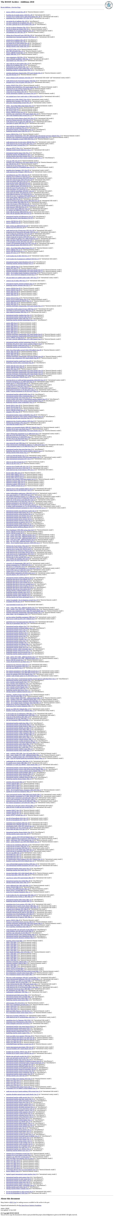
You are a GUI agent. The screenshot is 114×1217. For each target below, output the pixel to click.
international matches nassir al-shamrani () (20, 1072)
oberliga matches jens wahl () (16, 1075)
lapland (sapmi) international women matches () (21, 1174)
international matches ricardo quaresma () (19, 525)
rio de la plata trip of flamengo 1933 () (19, 233)
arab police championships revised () (18, 102)
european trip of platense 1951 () (17, 909)
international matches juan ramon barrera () (20, 1026)
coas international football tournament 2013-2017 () (23, 865)
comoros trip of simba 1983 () (16, 280)
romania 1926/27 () (13, 810)
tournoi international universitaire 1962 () (20, 1047)
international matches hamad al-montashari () (21, 1069)
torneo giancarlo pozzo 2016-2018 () (18, 245)
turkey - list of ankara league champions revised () (22, 273)
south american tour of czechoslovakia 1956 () (21, 1017)
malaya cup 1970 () (13, 1168)
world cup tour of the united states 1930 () (20, 849)
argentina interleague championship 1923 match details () (24, 370)
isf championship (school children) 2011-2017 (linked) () (24, 859)
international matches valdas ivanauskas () (20, 732)
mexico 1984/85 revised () (15, 485)
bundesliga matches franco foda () (18, 131)
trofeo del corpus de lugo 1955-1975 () (19, 179)
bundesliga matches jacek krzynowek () (19, 652)
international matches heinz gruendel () (19, 996)
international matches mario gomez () (18, 1177)
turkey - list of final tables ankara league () (20, 248)
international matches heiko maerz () (18, 899)
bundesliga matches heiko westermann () (20, 362)
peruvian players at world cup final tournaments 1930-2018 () (25, 380)
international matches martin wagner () (19, 1074)
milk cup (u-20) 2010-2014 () (16, 435)
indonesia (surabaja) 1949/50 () (17, 963)
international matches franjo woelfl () (19, 750)
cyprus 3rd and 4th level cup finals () (18, 661)
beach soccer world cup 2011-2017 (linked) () (20, 618)
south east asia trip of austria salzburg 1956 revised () (23, 1091)
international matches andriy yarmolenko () (20, 1185)
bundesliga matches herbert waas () (18, 1150)
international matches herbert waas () (18, 1183)
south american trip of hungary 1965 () (19, 172)
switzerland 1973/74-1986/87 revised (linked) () (21, 1088)
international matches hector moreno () (19, 519)
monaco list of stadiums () (15, 41)
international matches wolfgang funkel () (20, 129)
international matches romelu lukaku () (19, 1120)
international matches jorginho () (17, 639)
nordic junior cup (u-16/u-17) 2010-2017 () (20, 498)
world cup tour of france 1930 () (17, 846)
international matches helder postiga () (19, 523)
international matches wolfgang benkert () (19, 628)
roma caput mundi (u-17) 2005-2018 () (19, 495)
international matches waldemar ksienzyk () (20, 777)
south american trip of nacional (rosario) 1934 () (21, 80)
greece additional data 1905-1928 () (18, 885)
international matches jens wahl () (17, 1147)
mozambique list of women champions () (20, 30)
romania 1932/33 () (13, 788)
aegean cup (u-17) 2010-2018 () (17, 383)
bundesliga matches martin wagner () (18, 1033)
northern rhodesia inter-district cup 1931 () (20, 1039)
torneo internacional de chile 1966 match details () (22, 984)
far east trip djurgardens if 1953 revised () (19, 1191)
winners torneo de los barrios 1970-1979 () (20, 237)
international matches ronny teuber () (18, 68)
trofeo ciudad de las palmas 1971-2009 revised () (22, 238)
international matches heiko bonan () (18, 512)
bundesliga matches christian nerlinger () (19, 263)
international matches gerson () (16, 636)
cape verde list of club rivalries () (17, 63)
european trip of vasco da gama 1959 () (19, 82)
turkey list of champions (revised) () (18, 1004)
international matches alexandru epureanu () (20, 1107)
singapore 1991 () (13, 412)
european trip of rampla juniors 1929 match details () (23, 16)
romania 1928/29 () (13, 813)
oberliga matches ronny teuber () (17, 46)
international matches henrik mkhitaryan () (20, 1125)
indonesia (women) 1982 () (15, 482)
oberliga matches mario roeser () (17, 834)
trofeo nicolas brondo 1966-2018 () (18, 183)
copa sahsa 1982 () (13, 199)
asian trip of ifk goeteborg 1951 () (18, 717)
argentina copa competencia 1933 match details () (22, 87)
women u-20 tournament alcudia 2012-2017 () (21, 243)
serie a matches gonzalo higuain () (17, 687)
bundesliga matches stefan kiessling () (18, 593)
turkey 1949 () (12, 960)
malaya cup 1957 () (13, 1083)
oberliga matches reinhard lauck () (17, 1031)
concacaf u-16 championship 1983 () (18, 563)
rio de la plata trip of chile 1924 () (17, 256)
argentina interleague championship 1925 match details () (24, 374)
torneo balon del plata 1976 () (16, 829)
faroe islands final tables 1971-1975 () (19, 925)
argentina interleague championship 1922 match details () (24, 430)
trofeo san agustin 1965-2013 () (17, 181)
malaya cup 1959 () (13, 1041)
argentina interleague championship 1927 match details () (24, 334)
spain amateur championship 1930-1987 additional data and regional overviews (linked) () (33, 136)
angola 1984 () (12, 355)
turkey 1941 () (12, 949)
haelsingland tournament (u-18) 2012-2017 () (21, 389)
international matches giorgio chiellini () (19, 1105)
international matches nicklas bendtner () (20, 772)
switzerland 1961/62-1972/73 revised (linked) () (21, 1169)
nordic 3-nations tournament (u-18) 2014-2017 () (22, 391)
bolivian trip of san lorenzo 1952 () (17, 546)
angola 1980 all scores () (15, 367)
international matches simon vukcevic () (19, 745)
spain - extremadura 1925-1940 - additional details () (22, 658)
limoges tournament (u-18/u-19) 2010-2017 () (21, 504)
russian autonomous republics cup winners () (21, 93)
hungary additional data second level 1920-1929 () (22, 838)
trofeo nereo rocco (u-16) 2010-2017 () (19, 490)
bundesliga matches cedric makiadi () (18, 595)
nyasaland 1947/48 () (14, 601)
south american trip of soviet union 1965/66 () (21, 142)
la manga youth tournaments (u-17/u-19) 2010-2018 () (23, 506)
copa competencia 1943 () (15, 57)
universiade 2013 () (13, 856)
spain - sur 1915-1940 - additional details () (20, 541)
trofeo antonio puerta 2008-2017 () (18, 208)
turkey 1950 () (12, 965)
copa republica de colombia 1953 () (17, 558)
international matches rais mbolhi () (18, 1121)
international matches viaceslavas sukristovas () (22, 742)
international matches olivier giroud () (19, 775)
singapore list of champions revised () (18, 1153)
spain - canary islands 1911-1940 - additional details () (24, 755)
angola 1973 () (12, 253)
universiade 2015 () (13, 857)
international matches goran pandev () (18, 1180)
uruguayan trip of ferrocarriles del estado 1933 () (22, 232)
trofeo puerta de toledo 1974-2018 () (18, 192)
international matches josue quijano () (18, 1029)
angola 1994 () (12, 291)
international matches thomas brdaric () (19, 832)
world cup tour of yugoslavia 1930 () (18, 851)
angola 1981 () (12, 369)
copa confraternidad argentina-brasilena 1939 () (21, 864)
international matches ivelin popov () (18, 1133)
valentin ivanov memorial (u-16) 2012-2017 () (21, 798)
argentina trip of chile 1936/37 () (17, 99)
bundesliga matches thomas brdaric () (19, 779)
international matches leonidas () (17, 642)
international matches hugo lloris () (18, 1118)
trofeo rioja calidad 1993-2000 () (17, 202)
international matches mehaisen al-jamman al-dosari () (23, 1061)
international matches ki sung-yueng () (18, 1179)
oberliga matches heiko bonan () (17, 452)
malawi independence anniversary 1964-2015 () (21, 493)
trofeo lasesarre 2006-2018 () (16, 207)
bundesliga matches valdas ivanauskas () (19, 649)
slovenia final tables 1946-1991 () (18, 875)
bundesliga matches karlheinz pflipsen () (19, 527)
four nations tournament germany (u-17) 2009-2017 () (23, 496)
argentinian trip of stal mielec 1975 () (19, 18)
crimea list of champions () (16, 90)
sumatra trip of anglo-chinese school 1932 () (21, 118)
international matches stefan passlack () (19, 680)
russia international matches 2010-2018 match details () (23, 457)
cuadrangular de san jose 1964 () (17, 718)
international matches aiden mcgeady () (19, 1123)
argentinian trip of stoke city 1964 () (18, 915)
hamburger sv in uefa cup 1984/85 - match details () (23, 764)
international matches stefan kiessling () (19, 514)
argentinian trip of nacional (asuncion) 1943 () (21, 37)
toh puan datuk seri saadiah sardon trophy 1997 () (22, 277)
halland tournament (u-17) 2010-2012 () (19, 388)
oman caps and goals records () (17, 1058)
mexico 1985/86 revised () (15, 410)
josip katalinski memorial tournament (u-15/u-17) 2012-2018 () (26, 508)
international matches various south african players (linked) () (26, 769)
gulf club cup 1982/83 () (14, 668)
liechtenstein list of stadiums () (17, 67)
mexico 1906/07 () (13, 249)
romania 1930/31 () (13, 785)
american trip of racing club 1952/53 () (18, 549)
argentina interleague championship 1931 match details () (24, 271)
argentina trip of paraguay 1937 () (18, 101)
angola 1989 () (12, 329)
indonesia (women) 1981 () (15, 481)
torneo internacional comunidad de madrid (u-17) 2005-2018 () (26, 444)
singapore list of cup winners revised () (19, 1155)
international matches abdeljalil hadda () (19, 1066)
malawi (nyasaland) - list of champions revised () (22, 600)
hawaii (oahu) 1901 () (14, 473)
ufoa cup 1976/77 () (13, 148)
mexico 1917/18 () (13, 408)
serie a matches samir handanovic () (18, 683)
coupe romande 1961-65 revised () (17, 982)
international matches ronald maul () (18, 361)
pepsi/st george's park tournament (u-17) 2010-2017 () (23, 568)
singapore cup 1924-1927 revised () (18, 1156)
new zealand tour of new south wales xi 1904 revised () (24, 96)
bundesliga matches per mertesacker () (18, 347)
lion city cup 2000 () (14, 853)
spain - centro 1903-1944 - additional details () (21, 607)
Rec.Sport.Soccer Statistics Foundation (30, 1205)
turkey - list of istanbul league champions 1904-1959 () (23, 790)
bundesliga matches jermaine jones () (18, 592)
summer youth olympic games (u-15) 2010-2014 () (22, 675)
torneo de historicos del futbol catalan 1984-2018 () (22, 200)
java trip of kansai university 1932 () (18, 120)
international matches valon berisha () (19, 724)
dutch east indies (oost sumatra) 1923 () (19, 1078)
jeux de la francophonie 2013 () (17, 818)
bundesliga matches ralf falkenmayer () (19, 154)
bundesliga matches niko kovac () (17, 690)
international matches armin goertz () (18, 1028)
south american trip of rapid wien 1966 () (20, 121)
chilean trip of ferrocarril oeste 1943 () (19, 35)
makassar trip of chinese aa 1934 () (18, 176)
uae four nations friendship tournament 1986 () (21, 617)
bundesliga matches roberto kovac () (18, 650)
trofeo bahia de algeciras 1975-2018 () (19, 194)
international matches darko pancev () (19, 737)
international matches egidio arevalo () (19, 1097)
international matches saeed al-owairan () (20, 1071)
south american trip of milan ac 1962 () (19, 896)
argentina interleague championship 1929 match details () (24, 306)
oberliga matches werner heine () (17, 685)
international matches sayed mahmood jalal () (21, 1067)
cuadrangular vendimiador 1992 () (17, 992)
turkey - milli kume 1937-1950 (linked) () (20, 840)
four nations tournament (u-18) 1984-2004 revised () (22, 672)
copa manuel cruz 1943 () (15, 60)
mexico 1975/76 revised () (15, 969)
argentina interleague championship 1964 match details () (24, 923)
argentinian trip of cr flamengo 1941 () (19, 1020)
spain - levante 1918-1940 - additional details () (21, 538)
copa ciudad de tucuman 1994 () (17, 312)
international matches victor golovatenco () (20, 1108)
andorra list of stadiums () (15, 65)
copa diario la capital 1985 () (16, 123)
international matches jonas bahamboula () (20, 936)
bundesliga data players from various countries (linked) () (24, 157)
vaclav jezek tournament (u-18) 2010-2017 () (21, 799)
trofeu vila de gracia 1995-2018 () (17, 204)
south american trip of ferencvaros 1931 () (20, 230)
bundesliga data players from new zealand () (20, 584)
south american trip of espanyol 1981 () (19, 917)
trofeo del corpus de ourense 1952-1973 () (20, 178)
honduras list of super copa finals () (18, 429)
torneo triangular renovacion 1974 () (18, 1023)
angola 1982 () (12, 351)
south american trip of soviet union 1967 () (20, 143)
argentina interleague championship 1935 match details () (24, 73)
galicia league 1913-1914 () (15, 1003)
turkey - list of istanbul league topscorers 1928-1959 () (23, 543)
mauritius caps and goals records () (18, 933)
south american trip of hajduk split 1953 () (20, 910)
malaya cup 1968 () (13, 1165)
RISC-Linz (13, 1202)
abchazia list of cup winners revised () (19, 88)
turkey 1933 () (12, 942)
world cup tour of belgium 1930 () (18, 845)
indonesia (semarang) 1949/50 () (17, 961)
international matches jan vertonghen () (19, 1145)
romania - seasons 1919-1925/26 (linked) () (20, 837)
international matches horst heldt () (18, 881)
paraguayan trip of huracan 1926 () (17, 664)
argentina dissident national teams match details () (22, 1094)
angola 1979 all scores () (15, 365)
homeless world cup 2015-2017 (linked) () (20, 710)
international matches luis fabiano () (18, 644)
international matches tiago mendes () (18, 517)
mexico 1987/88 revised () (15, 251)
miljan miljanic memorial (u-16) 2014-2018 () (20, 573)
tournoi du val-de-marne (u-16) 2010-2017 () (20, 499)
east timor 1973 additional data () (17, 888)
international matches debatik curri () (19, 728)
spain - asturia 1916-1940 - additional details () (21, 536)
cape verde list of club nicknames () (18, 126)
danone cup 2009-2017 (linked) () (18, 709)
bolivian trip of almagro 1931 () (17, 422)
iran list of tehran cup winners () (17, 29)
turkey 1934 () (12, 944)
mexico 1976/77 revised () (15, 815)
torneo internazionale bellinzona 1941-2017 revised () (23, 979)
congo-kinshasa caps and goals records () (19, 931)
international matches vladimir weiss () (19, 749)
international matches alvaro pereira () (19, 1129)
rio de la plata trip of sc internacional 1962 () (21, 895)
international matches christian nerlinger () (20, 283)
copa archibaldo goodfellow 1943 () (18, 59)
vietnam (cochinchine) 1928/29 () (17, 377)
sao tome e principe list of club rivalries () (20, 24)
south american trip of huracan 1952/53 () (19, 550)
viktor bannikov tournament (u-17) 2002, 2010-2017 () (23, 796)
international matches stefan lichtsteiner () (20, 1116)
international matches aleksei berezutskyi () (20, 1100)
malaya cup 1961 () (13, 1161)
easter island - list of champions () (17, 614)
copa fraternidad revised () (15, 604)
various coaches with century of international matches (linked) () (26, 399)
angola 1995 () (12, 293)
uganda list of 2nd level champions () (18, 791)
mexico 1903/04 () (13, 288)
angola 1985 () (12, 323)
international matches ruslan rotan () (18, 1182)
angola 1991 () (12, 332)
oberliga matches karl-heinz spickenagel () (19, 597)
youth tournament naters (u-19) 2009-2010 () (20, 446)
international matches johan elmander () (19, 774)
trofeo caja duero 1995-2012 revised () (19, 240)
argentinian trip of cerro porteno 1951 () (19, 904)
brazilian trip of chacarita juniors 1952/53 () (20, 805)
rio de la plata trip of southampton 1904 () (20, 713)
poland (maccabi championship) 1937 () (19, 375)
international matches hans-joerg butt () (19, 449)
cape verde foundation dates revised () (19, 115)
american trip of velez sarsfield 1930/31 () (20, 488)
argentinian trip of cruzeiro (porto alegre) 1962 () (22, 906)
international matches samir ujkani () (19, 744)
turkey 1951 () (12, 966)
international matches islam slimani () (19, 1139)
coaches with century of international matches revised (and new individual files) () (31, 679)
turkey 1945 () (12, 955)
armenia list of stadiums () (15, 40)
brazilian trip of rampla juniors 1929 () (19, 15)
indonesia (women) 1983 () (15, 484)
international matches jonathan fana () (19, 315)
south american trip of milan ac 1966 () (19, 985)
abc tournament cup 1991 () (15, 990)
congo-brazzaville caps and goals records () (20, 929)
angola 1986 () (12, 324)
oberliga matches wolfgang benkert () (18, 590)
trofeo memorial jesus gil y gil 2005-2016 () (20, 205)
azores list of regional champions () (18, 892)
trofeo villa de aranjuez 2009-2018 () (18, 212)
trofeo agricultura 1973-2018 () (17, 189)
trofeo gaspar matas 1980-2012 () (17, 197)
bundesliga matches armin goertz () (18, 1000)
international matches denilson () (17, 633)
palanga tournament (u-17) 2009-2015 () (19, 565)
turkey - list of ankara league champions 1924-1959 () (23, 702)
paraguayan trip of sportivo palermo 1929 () (20, 421)
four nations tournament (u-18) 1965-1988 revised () (22, 671)
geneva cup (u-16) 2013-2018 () (16, 560)
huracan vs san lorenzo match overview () (20, 922)
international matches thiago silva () (18, 647)
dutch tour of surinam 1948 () (16, 1015)
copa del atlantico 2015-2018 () (16, 574)
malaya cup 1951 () (13, 1160)
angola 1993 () (12, 304)
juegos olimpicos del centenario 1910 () (19, 77)
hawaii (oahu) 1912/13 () (15, 477)
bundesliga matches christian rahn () (18, 285)
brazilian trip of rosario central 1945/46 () (20, 1053)
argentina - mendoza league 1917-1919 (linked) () (22, 756)
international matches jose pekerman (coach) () (21, 511)
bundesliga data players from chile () (18, 581)
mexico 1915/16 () (13, 107)
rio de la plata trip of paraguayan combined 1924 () (22, 259)
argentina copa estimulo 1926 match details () (21, 479)
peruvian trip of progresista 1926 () (17, 666)
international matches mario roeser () (18, 868)
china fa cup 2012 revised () (16, 462)
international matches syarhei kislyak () (19, 1113)
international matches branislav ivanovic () (20, 1110)
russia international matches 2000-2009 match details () (24, 794)
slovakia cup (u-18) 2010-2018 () (17, 438)
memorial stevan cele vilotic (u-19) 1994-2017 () (22, 801)
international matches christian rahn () (19, 317)
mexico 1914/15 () (13, 887)
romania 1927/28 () (13, 812)
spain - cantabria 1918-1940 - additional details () (22, 699)
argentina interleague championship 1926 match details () (24, 356)
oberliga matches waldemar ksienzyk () (19, 691)
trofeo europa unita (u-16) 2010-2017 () (19, 501)
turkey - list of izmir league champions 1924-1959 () (23, 701)
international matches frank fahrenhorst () (20, 262)
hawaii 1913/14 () (13, 407)
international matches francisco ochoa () (19, 520)
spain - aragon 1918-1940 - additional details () (21, 535)
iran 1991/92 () (12, 164)
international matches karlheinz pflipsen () (19, 577)
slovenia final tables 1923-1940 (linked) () (20, 873)
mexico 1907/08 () (13, 221)
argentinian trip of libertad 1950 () (18, 824)
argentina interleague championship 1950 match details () (24, 612)
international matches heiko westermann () (20, 396)
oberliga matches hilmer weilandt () (18, 1188)
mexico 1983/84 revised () (15, 533)
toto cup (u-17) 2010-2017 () (16, 440)
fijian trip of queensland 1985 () (17, 623)
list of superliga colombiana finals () (18, 926)
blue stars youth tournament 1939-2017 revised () (22, 977)
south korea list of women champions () (19, 706)
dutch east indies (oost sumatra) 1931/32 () (20, 1158)
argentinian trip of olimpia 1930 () (18, 823)
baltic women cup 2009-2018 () (17, 226)
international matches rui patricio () (18, 522)
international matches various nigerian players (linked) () (24, 767)
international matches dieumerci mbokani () (20, 937)
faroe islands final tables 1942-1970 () (19, 952)
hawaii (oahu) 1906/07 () (15, 474)
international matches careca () (16, 631)
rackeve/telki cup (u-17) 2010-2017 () (18, 570)
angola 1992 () (12, 302)
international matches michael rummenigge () (20, 342)
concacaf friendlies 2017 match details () (19, 1048)
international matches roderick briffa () (19, 394)
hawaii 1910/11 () (13, 405)
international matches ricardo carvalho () (19, 1134)
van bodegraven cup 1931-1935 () (17, 175)
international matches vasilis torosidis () (19, 1144)
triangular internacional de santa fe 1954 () (20, 912)
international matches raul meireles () (18, 515)
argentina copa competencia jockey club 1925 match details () (25, 611)
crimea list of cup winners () (16, 92)
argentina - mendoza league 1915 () (18, 694)
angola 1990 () (12, 331)
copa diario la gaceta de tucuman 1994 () (19, 310)
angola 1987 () (12, 326)
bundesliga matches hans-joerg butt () (19, 418)
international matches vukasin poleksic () (20, 739)
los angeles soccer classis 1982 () (17, 763)
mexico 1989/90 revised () (15, 52)
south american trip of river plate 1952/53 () (20, 552)
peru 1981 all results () (14, 51)
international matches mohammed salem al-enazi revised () (25, 1063)
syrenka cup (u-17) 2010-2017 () (17, 386)
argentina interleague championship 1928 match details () (24, 336)
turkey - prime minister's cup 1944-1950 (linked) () (22, 841)
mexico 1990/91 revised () (15, 12)
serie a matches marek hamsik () (17, 682)
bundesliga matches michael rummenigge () (20, 320)
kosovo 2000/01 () (13, 1171)
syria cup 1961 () (13, 161)
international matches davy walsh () (18, 747)
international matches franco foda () (18, 153)
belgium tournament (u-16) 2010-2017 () (19, 503)
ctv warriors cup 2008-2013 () (16, 210)
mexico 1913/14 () (13, 298)
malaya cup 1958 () (13, 1085)
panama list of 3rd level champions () (19, 704)
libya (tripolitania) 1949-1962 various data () (20, 530)
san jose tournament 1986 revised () (18, 720)
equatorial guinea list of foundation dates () (20, 167)
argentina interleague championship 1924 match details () (24, 372)
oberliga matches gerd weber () (16, 1187)
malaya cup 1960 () (13, 1042)
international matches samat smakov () (19, 1141)
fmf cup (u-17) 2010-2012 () (15, 566)
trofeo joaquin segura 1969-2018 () (18, 184)
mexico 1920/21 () (13, 920)
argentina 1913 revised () (15, 782)
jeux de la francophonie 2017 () (17, 820)
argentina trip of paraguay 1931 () (17, 170)
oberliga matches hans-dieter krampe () (19, 156)
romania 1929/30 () (13, 783)
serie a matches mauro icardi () (16, 688)
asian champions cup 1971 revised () (18, 827)
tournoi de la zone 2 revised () (16, 145)
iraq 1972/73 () (12, 49)
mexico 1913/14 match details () (17, 299)
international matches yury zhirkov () (18, 1149)
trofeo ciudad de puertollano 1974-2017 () (20, 191)
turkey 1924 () (12, 1006)
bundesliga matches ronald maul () (17, 345)
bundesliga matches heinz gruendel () (19, 901)
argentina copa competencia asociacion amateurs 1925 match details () (28, 137)
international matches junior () (16, 641)
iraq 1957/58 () (12, 74)
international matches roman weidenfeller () (20, 415)
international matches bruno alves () (18, 1102)
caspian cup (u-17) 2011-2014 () (16, 571)
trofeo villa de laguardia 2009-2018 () (19, 213)
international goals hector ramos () (17, 998)
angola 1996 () (12, 295)
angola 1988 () (12, 328)
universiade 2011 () (13, 854)
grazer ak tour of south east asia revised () (20, 807)
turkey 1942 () (12, 950)
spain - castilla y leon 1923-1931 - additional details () (23, 609)
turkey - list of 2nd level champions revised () (21, 274)
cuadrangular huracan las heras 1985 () (19, 989)
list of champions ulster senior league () (19, 1086)
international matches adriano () (17, 626)
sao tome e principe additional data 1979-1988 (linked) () (24, 339)
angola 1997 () (12, 268)
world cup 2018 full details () (16, 455)
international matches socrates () (17, 645)
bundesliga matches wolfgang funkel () (19, 70)
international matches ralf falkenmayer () (19, 216)
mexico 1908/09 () (13, 223)
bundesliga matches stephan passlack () (19, 654)
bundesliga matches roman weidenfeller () (20, 402)
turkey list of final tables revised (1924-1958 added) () (23, 350)
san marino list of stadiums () (16, 21)
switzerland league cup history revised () (19, 1044)
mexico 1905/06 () (13, 266)
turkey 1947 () (12, 958)
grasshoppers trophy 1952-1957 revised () (20, 826)
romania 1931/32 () (13, 786)
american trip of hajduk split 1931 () (18, 466)
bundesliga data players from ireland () (18, 582)
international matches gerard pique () (18, 1131)
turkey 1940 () (12, 947)
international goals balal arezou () (17, 995)
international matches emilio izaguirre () (19, 1112)
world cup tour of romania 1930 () (18, 848)
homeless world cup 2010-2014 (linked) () (20, 861)
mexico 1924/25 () (13, 85)
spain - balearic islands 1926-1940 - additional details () (24, 698)
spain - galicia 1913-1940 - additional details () (21, 657)
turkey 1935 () (12, 945)
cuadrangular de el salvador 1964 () (18, 761)
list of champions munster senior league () (20, 974)
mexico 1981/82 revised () (15, 660)
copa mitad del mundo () (15, 424)
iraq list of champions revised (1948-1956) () (20, 139)
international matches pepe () (16, 1128)
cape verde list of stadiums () (16, 128)
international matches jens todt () (17, 45)
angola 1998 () (12, 54)
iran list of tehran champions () (17, 27)
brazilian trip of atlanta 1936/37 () (17, 1051)
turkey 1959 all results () (15, 696)
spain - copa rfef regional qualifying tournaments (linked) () (25, 758)
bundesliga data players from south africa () (20, 587)
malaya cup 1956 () (13, 1082)
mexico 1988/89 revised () (15, 112)
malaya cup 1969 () (13, 1166)
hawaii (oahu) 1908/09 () (15, 476)
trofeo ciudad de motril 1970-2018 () (18, 186)
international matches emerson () (17, 634)
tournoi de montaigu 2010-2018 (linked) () (20, 674)
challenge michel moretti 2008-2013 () (19, 150)
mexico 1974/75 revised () (15, 968)
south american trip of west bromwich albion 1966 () (23, 987)
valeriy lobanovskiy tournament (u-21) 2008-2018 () (22, 433)
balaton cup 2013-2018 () (15, 227)
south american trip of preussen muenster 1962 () (22, 907)
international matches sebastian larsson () (19, 1115)
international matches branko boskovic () (20, 726)
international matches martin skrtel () (18, 1137)
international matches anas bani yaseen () (19, 1099)
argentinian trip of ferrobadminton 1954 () (20, 914)
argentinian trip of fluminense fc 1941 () (19, 1022)
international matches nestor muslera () (19, 1126)
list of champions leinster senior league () (19, 1012)
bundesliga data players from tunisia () (18, 589)
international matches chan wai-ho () (18, 1059)
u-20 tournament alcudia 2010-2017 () (19, 241)
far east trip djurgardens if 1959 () (17, 1193)
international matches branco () (16, 629)
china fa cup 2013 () (13, 463)
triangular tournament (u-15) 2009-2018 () (20, 381)
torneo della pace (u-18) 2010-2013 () (19, 385)
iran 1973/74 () (12, 109)
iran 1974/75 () (12, 110)
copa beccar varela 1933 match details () (19, 878)
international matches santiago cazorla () (19, 1104)
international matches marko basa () (18, 723)
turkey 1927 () (12, 1007)
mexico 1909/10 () (13, 134)
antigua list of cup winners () (16, 165)
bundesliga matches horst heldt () (17, 870)
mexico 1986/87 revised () (15, 337)
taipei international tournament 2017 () (19, 459)
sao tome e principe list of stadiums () (19, 23)
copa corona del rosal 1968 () (16, 443)
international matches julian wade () (18, 318)
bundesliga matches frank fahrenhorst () (19, 218)
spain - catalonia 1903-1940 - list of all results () (22, 753)
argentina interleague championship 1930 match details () (24, 270)
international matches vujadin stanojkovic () (21, 741)
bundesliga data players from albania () (18, 579)
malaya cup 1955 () (13, 1080)
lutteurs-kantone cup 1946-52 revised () (19, 980)
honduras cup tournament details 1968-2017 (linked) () (23, 427)
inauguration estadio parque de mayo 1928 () (21, 309)
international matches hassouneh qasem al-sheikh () (22, 1136)
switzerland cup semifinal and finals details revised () (23, 971)
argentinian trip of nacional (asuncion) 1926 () (21, 622)
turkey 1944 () (12, 953)
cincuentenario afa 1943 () (15, 32)
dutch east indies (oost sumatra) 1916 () (19, 1036)
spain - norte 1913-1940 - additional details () (20, 539)
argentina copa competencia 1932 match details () (22, 162)
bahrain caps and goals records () (17, 1056)
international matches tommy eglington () (20, 731)
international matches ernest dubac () (19, 729)
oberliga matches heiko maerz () (17, 882)
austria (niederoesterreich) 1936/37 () (18, 301)
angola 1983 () (12, 353)
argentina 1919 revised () (15, 940)
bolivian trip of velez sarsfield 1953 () (18, 557)
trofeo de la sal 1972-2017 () (16, 188)
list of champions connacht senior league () (20, 973)
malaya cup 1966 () (13, 1163)
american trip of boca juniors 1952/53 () (19, 547)
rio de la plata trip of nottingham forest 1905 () (21, 715)
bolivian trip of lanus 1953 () (15, 555)
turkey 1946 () (12, 957)
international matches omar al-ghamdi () (19, 1064)
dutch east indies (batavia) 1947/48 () (18, 1011)
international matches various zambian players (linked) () (24, 771)
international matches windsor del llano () (20, 734)
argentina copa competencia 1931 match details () (22, 358)
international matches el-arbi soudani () (19, 1142)
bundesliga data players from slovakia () (19, 585)
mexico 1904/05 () (13, 290)
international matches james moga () (18, 736)
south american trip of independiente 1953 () (20, 554)
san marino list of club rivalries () (17, 43)
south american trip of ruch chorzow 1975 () (20, 469)
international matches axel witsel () (18, 397)
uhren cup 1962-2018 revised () (17, 235)
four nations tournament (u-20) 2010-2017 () (20, 802)
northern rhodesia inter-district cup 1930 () (20, 1037)
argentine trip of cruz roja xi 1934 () (18, 468)
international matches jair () (15, 637)
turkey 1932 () (12, 1009)
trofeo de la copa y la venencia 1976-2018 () (20, 196)
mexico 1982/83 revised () (15, 531)
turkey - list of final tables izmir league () (20, 105)
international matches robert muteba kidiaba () (21, 934)
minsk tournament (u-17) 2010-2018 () (19, 437)
